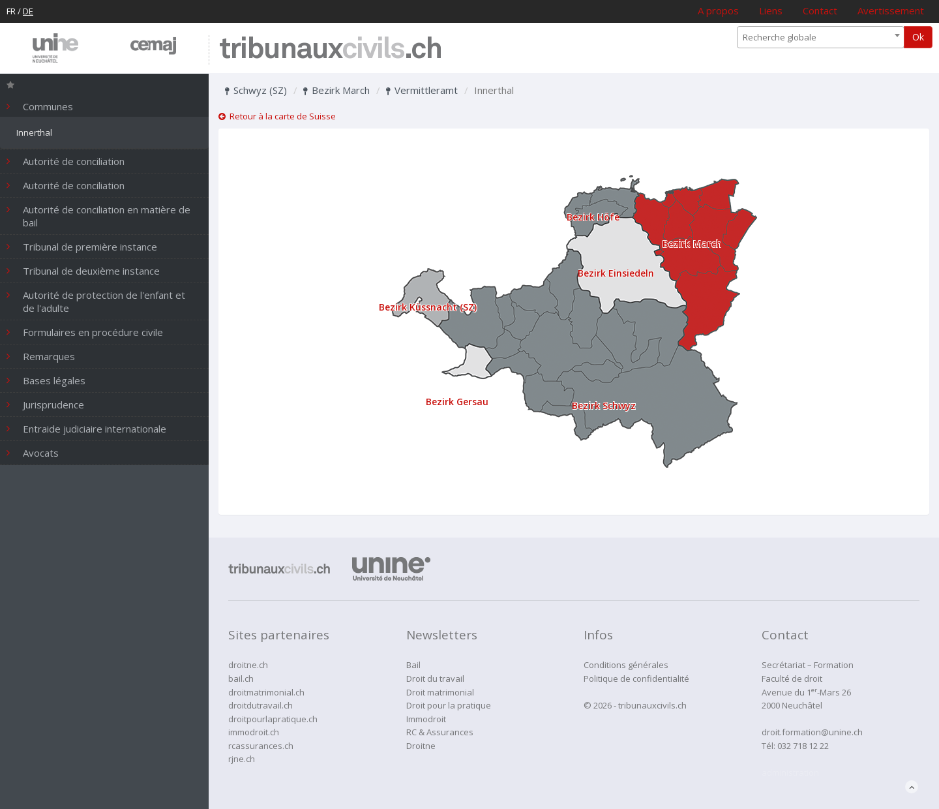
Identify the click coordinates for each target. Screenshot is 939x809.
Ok (918, 37)
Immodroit (426, 719)
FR (11, 11)
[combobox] (820, 37)
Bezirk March (336, 90)
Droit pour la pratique (448, 705)
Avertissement (890, 10)
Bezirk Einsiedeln (616, 273)
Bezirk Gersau (457, 401)
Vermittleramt (422, 90)
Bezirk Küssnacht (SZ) (428, 307)
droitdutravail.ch (260, 705)
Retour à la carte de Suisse (277, 116)
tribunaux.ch (330, 50)
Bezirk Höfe (593, 217)
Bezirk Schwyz (604, 405)
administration (790, 772)
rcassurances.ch (260, 746)
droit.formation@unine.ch (812, 732)
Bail (413, 665)
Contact (820, 10)
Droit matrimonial (440, 692)
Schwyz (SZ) (256, 90)
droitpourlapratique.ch (273, 719)
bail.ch (241, 678)
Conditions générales (626, 665)
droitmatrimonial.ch (266, 692)
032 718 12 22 (803, 746)
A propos (718, 10)
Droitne (421, 746)
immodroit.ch (253, 732)
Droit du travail (435, 678)
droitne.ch (248, 665)
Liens (770, 10)
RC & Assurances (439, 732)
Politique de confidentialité (636, 678)
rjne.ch (241, 759)
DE (28, 11)
